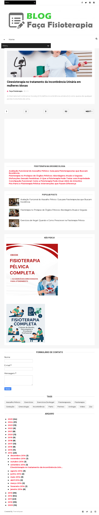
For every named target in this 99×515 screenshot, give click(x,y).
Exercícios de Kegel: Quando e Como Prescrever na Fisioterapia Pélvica (52, 220)
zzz (90, 407)
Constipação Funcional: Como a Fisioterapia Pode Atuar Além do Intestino (45, 181)
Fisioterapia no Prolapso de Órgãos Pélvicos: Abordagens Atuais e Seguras (45, 176)
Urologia (72, 407)
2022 (10, 428)
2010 (10, 502)
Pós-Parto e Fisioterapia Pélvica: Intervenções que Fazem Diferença (42, 183)
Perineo (60, 407)
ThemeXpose (18, 511)
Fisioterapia (79, 402)
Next (89, 111)
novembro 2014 (18, 458)
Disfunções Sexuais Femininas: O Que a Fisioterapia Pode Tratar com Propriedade (49, 178)
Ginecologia (24, 407)
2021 (10, 431)
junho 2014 (16, 474)
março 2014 (16, 483)
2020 (10, 434)
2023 (10, 425)
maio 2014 (15, 477)
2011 (10, 499)
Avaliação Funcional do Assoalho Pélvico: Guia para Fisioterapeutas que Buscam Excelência (48, 172)
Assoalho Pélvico (13, 402)
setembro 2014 (18, 465)
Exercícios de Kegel (45, 402)
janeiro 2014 (16, 489)
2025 (10, 419)
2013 (10, 493)
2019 (10, 437)
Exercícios (28, 402)
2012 (10, 496)
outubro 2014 (17, 461)
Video (82, 407)
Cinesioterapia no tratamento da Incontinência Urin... (36, 467)
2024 (10, 422)
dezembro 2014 (18, 455)
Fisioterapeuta (64, 402)
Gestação (10, 407)
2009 (10, 505)
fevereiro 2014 (17, 486)
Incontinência (38, 407)
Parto (51, 407)
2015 (10, 450)
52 (66, 111)
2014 (10, 453)
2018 (10, 440)
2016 (10, 447)
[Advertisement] (51, 26)
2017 (10, 444)
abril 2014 (15, 480)
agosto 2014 (16, 471)
